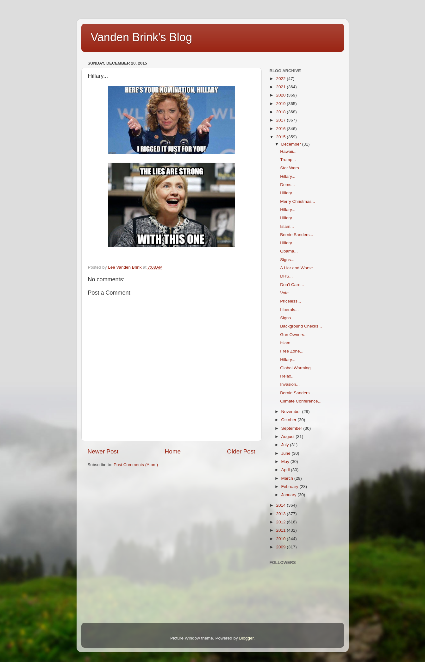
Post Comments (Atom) (136, 464)
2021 (281, 86)
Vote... (286, 292)
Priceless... (290, 301)
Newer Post (103, 451)
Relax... (287, 376)
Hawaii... (288, 151)
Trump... (288, 159)
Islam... (287, 226)
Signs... (287, 259)
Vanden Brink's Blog (141, 37)
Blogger (246, 638)
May (286, 461)
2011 (281, 530)
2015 (281, 136)
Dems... (287, 184)
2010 (281, 538)
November (291, 411)
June (286, 453)
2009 (281, 547)
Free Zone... (291, 351)
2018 (281, 111)
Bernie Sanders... (296, 234)
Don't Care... (292, 284)
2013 (281, 513)
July (285, 444)
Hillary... (287, 176)
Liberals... (289, 309)
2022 (281, 78)
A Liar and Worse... (298, 267)
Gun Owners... (294, 334)
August (288, 436)
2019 (281, 103)
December (291, 144)
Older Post (241, 451)
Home (173, 451)
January (289, 494)
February (290, 486)
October (289, 419)
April (286, 469)
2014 (281, 505)
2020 (281, 95)
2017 (281, 120)
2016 (281, 128)
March (287, 478)
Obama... (289, 251)
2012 (281, 522)
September (292, 428)
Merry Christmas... (297, 201)
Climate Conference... (301, 401)
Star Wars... (291, 168)
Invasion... (290, 384)
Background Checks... (301, 326)
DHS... (286, 276)
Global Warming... (297, 367)
